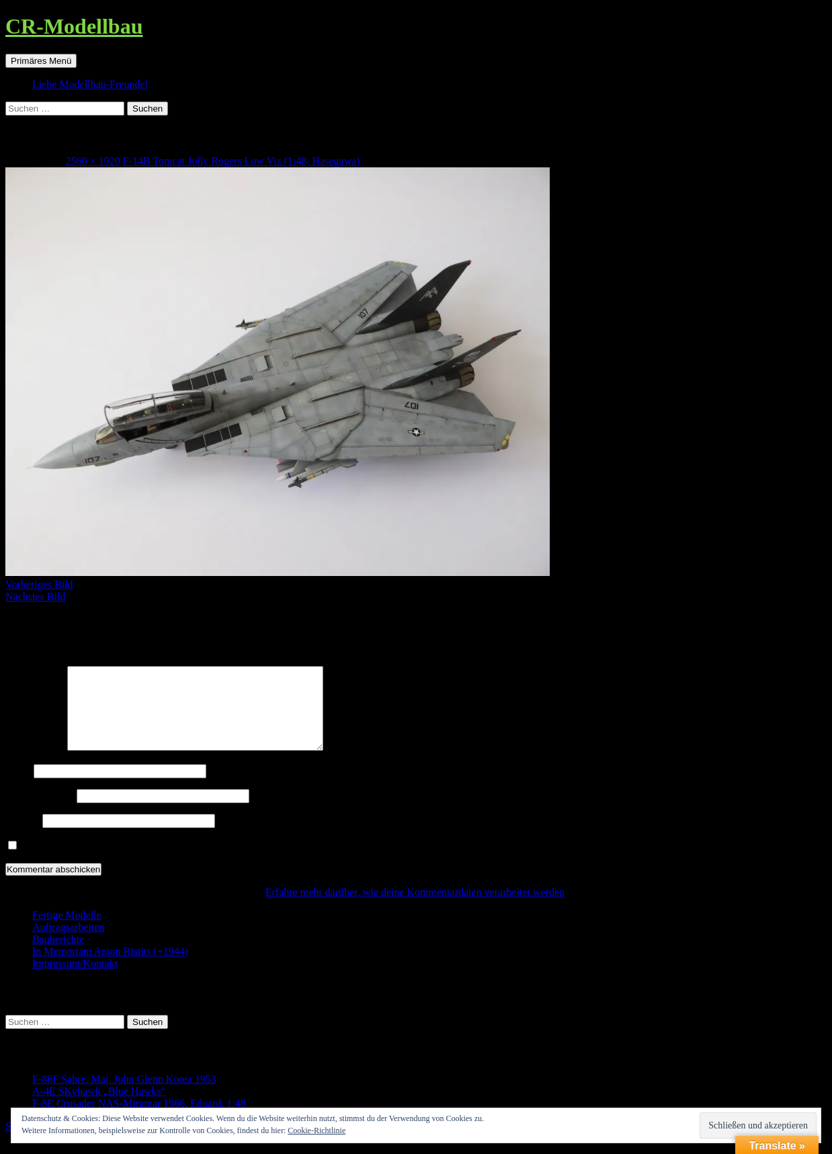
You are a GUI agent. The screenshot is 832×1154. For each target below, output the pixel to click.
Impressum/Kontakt (75, 979)
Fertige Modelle (66, 931)
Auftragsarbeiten (68, 943)
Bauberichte (58, 955)
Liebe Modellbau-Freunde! (90, 84)
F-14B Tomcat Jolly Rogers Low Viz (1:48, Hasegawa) (241, 161)
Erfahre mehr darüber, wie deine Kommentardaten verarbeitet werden (415, 908)
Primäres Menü (41, 61)
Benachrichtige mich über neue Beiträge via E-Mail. (134, 862)
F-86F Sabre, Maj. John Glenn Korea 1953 (124, 1095)
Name (18, 786)
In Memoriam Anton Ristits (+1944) (110, 967)
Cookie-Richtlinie (316, 1130)
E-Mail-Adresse (39, 811)
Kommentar (35, 763)
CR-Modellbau (73, 26)
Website (22, 836)
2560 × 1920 (93, 161)
